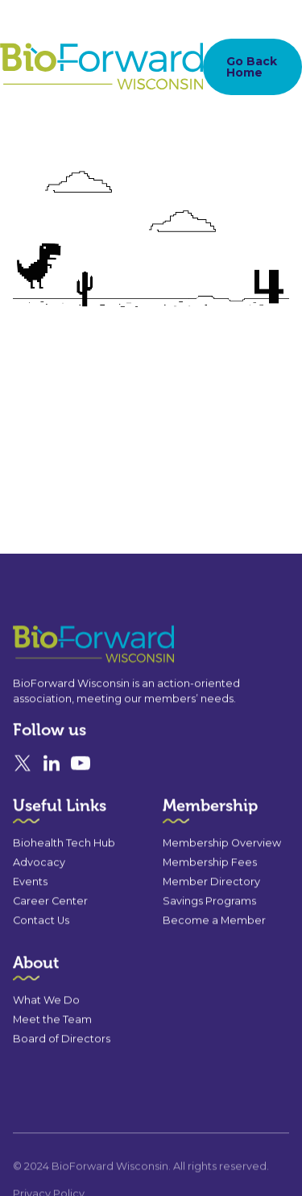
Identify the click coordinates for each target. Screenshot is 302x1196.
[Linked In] (51, 766)
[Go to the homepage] (64, 647)
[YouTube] (80, 765)
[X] (22, 766)
